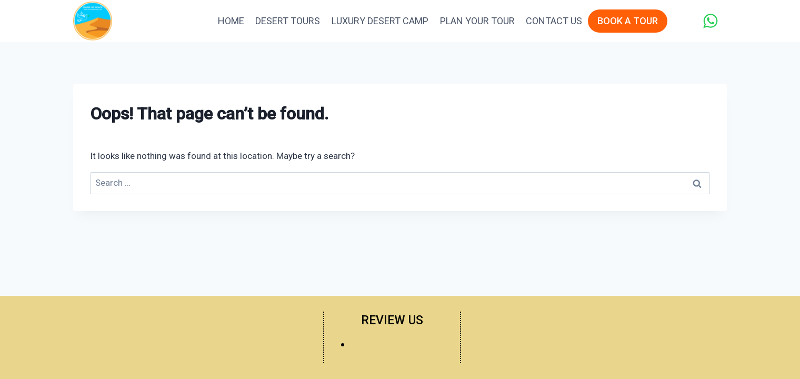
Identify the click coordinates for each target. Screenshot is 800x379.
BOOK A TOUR (627, 20)
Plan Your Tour (477, 20)
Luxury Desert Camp (380, 20)
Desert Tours (287, 20)
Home (231, 20)
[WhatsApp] (710, 20)
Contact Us (554, 20)
